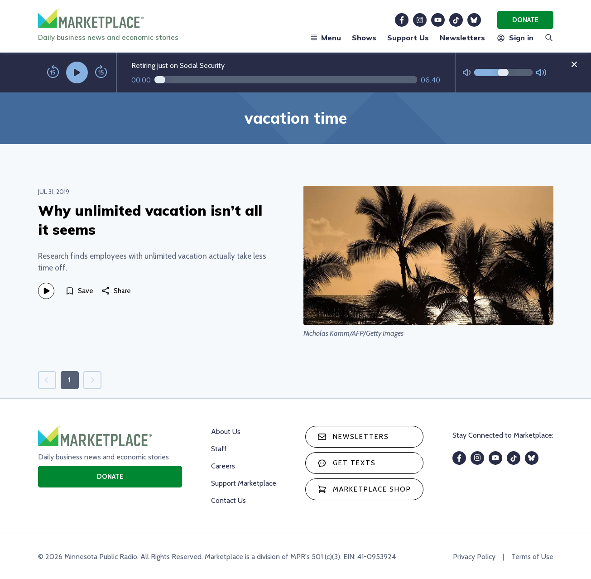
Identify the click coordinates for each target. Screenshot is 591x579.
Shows (364, 37)
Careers (223, 466)
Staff (219, 448)
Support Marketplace (243, 483)
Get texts (346, 463)
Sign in (514, 37)
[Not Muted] (467, 73)
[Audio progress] (285, 79)
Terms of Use (532, 556)
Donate (525, 20)
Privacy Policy (474, 556)
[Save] (79, 291)
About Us (225, 431)
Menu (325, 37)
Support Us (408, 37)
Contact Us (228, 500)
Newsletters (462, 37)
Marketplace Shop (364, 489)
